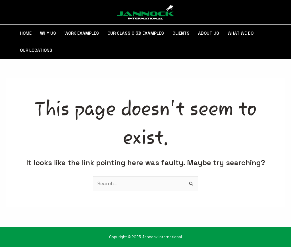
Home (26, 33)
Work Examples (82, 33)
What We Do (240, 33)
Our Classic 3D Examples (135, 33)
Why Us (48, 33)
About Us (208, 33)
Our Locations (36, 50)
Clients (181, 33)
